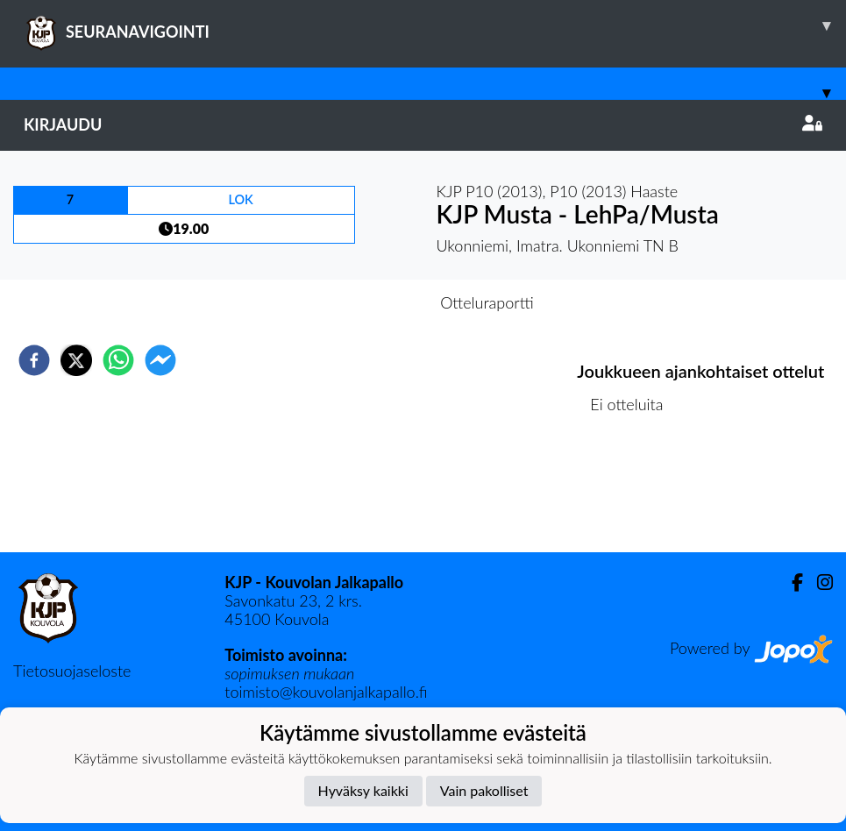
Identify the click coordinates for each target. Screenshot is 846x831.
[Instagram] (818, 582)
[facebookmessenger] (160, 360)
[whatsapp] (118, 360)
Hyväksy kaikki (363, 790)
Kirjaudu (423, 124)
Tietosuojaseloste (72, 670)
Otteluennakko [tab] (362, 302)
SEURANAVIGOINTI (435, 25)
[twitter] (76, 360)
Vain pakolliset (484, 790)
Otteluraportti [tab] (487, 302)
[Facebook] (790, 582)
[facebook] (34, 360)
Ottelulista (633, 493)
